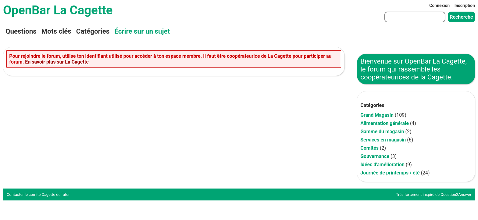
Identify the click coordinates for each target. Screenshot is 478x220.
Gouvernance (374, 156)
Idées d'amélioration (382, 164)
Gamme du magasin (382, 131)
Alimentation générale (384, 123)
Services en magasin (383, 140)
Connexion (439, 5)
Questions (21, 31)
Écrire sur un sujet (142, 31)
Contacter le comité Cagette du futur (38, 194)
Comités (369, 148)
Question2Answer (456, 194)
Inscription (465, 5)
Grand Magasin (377, 115)
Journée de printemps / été (389, 173)
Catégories (92, 31)
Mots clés (56, 31)
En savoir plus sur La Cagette (57, 62)
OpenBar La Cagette (57, 10)
